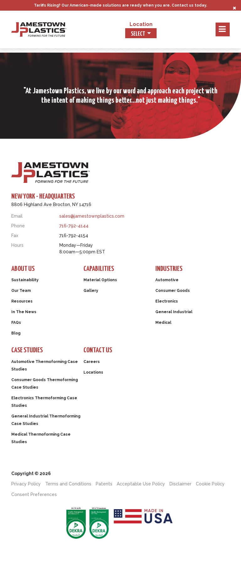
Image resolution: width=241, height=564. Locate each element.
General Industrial (173, 312)
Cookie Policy (210, 483)
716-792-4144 (73, 225)
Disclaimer (180, 483)
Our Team (21, 290)
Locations (93, 372)
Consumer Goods (172, 290)
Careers (91, 362)
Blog (15, 333)
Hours (17, 245)
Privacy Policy (26, 483)
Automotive (167, 280)
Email (17, 216)
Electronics (166, 301)
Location (141, 24)
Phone (18, 225)
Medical (163, 322)
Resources (22, 301)
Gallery (90, 290)
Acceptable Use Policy (141, 483)
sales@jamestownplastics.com (91, 216)
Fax (14, 235)
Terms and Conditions (68, 483)
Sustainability (25, 280)
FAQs (16, 322)
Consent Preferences (34, 494)
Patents (104, 483)
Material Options (100, 280)
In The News (23, 312)
